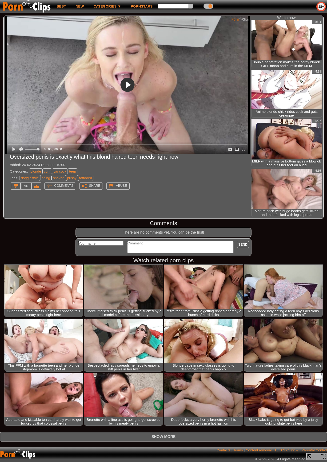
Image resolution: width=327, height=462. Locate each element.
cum (47, 171)
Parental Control (314, 450)
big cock (59, 171)
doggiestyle (30, 178)
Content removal (259, 450)
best (61, 6)
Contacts (223, 450)
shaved (58, 178)
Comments (63, 185)
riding (46, 178)
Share (94, 185)
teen (72, 171)
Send (242, 244)
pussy (71, 178)
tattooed (85, 178)
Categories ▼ (107, 6)
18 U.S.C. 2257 (287, 450)
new (80, 6)
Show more (163, 437)
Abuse (121, 185)
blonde (35, 171)
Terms (238, 450)
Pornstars (142, 6)
